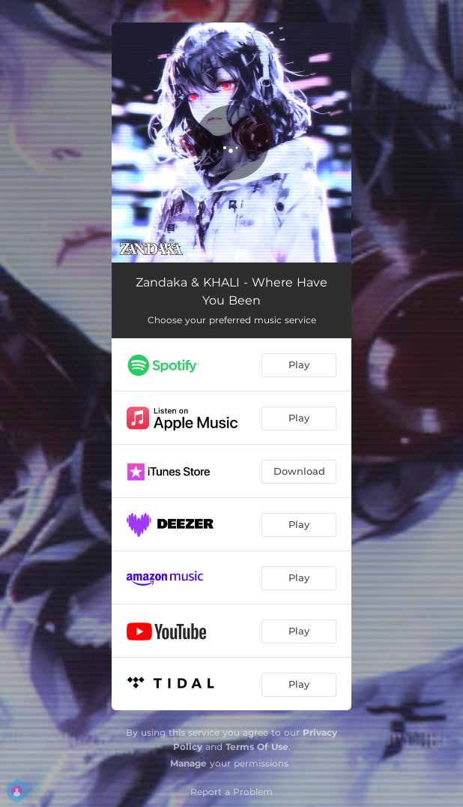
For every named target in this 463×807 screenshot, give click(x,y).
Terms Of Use (257, 746)
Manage (188, 763)
